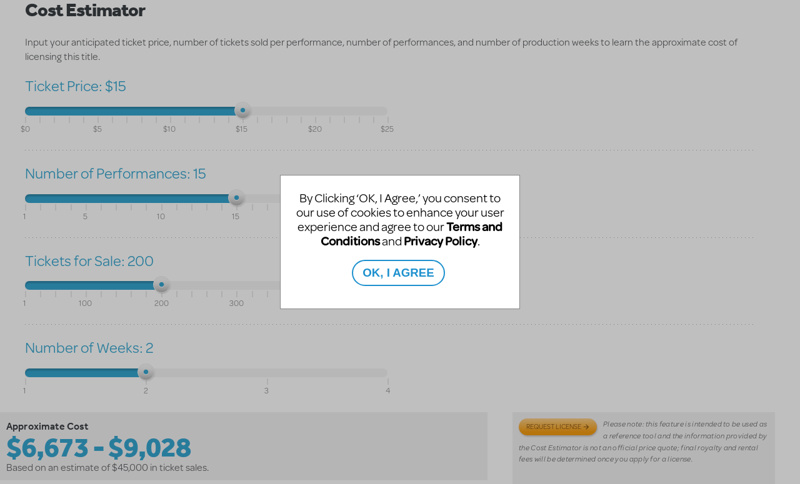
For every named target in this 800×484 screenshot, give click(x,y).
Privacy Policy (441, 241)
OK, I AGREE (398, 272)
